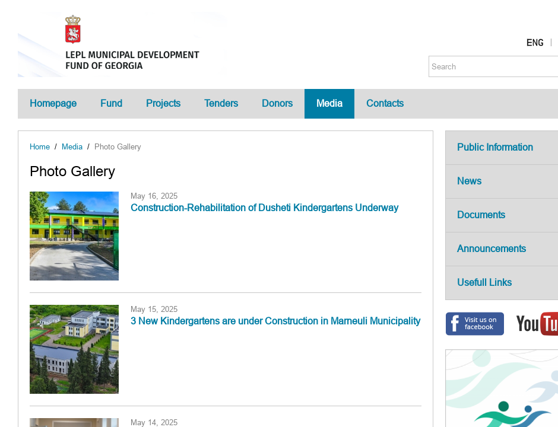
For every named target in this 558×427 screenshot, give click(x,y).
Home (40, 146)
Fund (111, 103)
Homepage (53, 103)
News (469, 181)
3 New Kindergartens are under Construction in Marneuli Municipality (275, 321)
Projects (163, 103)
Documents (481, 215)
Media (329, 103)
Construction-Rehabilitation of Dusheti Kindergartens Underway (264, 208)
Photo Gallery (117, 146)
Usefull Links (484, 283)
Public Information (495, 147)
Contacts (385, 103)
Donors (277, 103)
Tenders (221, 103)
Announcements (491, 249)
